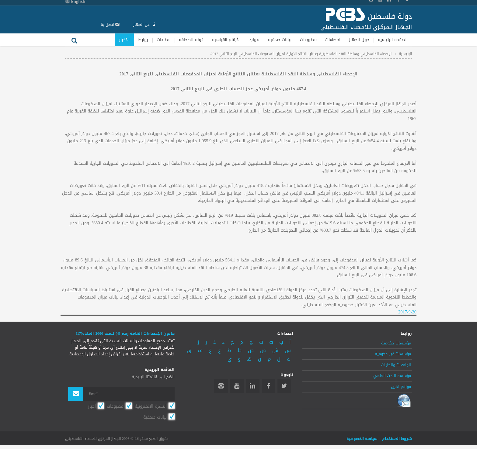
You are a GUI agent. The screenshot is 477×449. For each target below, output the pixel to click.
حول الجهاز (359, 40)
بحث (74, 39)
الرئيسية (405, 54)
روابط (143, 40)
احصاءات (332, 40)
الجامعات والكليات (396, 364)
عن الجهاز (142, 24)
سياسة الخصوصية (362, 439)
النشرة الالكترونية (151, 406)
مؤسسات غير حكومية (393, 353)
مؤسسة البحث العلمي (392, 375)
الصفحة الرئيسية (393, 40)
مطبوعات (308, 40)
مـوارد (254, 40)
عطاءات (163, 40)
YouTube (237, 386)
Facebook (268, 386)
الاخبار (124, 40)
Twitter (284, 386)
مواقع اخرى (401, 386)
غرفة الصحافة (191, 40)
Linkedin (252, 386)
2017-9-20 (407, 312)
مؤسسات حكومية (396, 343)
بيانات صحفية (279, 40)
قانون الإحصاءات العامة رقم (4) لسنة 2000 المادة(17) (125, 333)
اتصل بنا (107, 24)
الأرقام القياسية (226, 40)
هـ (249, 359)
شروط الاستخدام (397, 439)
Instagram (221, 386)
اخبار (92, 406)
